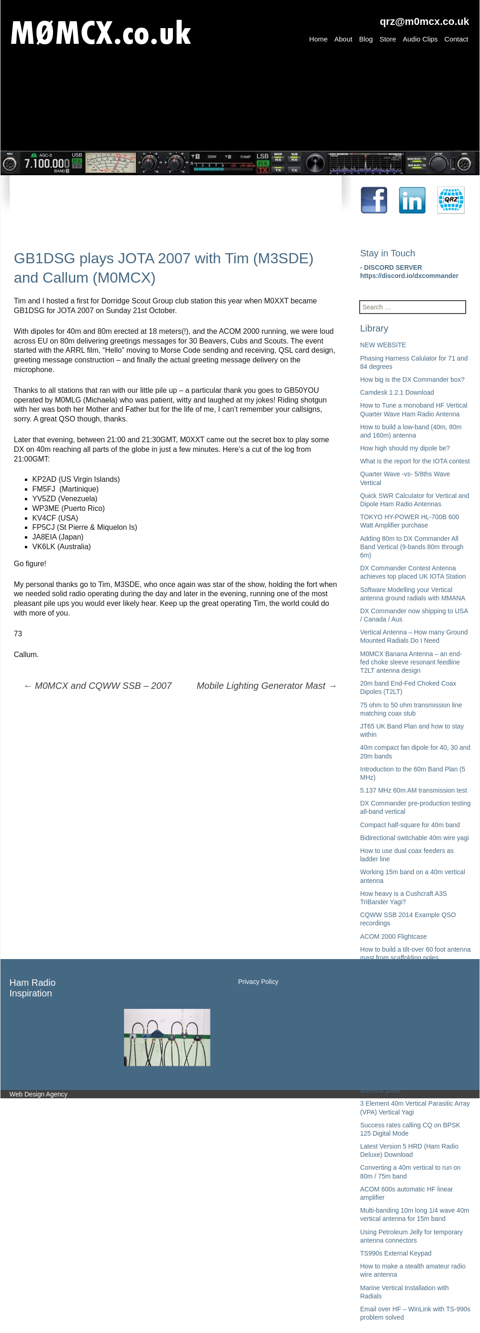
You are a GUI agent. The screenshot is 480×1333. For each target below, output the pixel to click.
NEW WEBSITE (383, 345)
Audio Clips (420, 39)
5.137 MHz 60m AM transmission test (413, 790)
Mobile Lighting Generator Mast (266, 686)
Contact (456, 39)
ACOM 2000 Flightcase (393, 936)
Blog (366, 39)
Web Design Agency (39, 1094)
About (343, 39)
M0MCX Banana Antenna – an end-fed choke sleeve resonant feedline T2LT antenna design (411, 662)
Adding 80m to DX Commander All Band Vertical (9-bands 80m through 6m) (411, 547)
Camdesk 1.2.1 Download (397, 392)
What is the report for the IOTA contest (415, 461)
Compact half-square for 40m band (410, 825)
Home (318, 39)
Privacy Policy (258, 981)
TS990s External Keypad (396, 1253)
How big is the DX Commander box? (412, 379)
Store (387, 39)
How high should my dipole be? (405, 448)
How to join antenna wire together (408, 991)
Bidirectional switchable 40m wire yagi (414, 837)
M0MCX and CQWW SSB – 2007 (97, 686)
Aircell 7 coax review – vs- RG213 (408, 1069)
